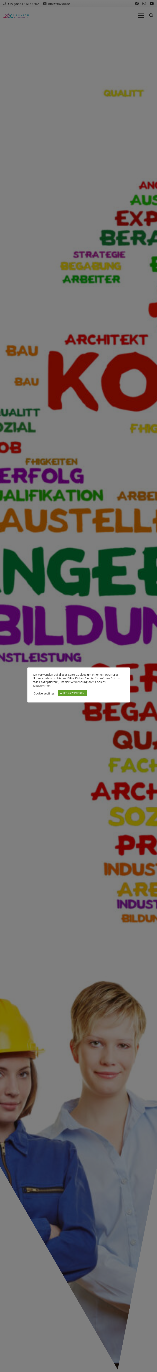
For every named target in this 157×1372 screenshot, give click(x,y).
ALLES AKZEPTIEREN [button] (72, 693)
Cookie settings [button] (44, 693)
